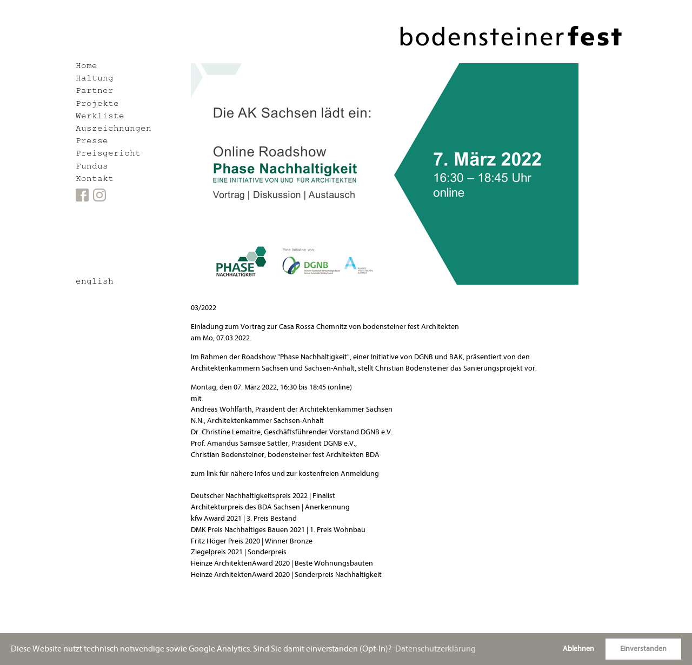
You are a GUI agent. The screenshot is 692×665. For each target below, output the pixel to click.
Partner (95, 91)
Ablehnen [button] (578, 648)
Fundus (92, 167)
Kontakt (95, 179)
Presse (92, 142)
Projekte (97, 104)
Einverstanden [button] (643, 648)
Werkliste (100, 117)
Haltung (95, 79)
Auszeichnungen (113, 129)
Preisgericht (108, 154)
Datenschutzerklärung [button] (435, 649)
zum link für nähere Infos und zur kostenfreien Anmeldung (285, 473)
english (95, 282)
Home (86, 67)
